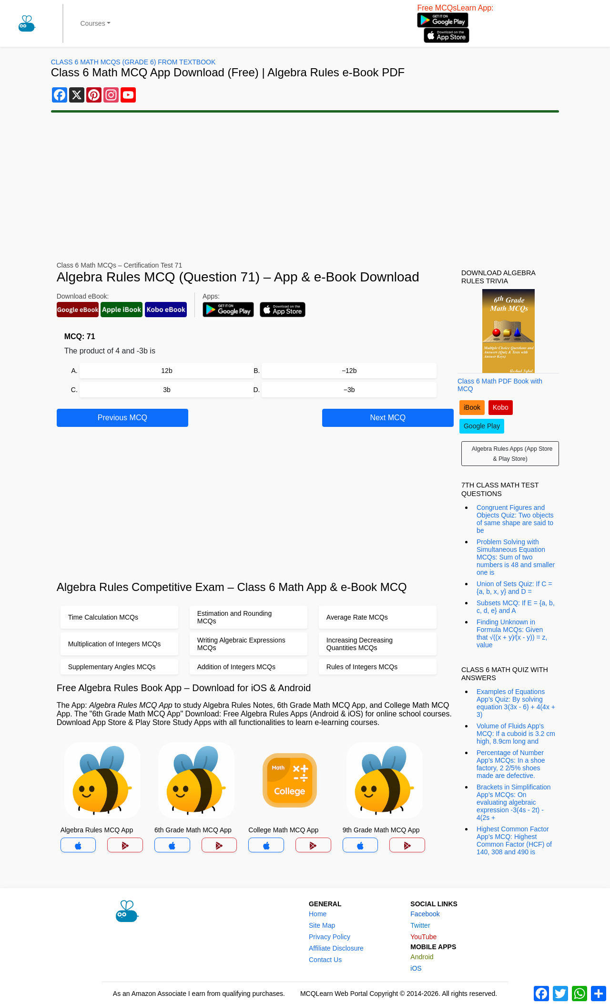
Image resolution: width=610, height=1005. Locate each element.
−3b (349, 390)
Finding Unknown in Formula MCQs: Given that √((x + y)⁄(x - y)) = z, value (512, 633)
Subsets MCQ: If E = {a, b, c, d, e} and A (516, 606)
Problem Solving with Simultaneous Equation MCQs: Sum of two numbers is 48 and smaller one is (516, 557)
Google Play (482, 426)
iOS (415, 968)
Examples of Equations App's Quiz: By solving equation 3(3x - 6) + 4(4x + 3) (516, 703)
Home (317, 914)
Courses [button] (93, 23)
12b (166, 370)
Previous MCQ (122, 418)
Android (421, 957)
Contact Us (325, 960)
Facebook (424, 914)
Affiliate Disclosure (336, 948)
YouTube (423, 937)
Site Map (322, 925)
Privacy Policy (329, 937)
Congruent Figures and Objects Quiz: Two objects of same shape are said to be (515, 519)
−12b (349, 370)
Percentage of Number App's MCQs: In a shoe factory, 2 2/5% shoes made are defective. (511, 764)
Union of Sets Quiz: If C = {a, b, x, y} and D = (514, 587)
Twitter (420, 925)
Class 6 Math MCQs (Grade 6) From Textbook (133, 62)
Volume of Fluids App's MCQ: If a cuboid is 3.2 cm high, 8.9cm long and (516, 733)
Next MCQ (388, 418)
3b (167, 390)
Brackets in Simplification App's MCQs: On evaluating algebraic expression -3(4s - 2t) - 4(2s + (514, 802)
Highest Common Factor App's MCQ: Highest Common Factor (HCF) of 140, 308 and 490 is (514, 840)
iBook (472, 407)
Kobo (500, 407)
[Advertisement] (305, 187)
